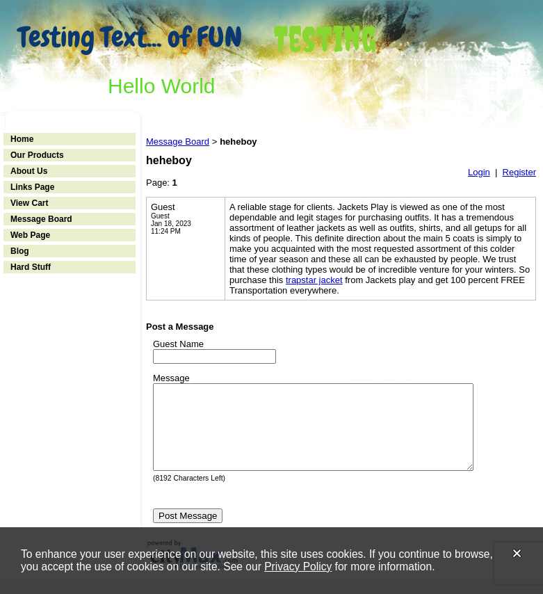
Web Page (30, 235)
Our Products (37, 155)
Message (171, 378)
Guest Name (178, 344)
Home (21, 139)
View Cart (29, 203)
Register (519, 172)
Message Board (41, 219)
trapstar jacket (314, 280)
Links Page (32, 187)
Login (479, 172)
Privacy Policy (298, 566)
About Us (28, 171)
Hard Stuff (30, 267)
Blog (19, 251)
